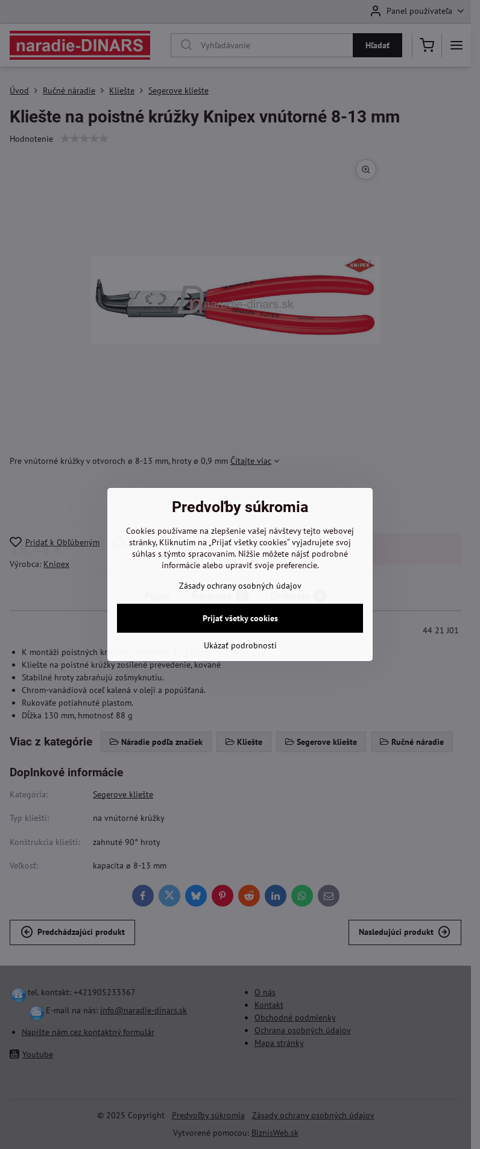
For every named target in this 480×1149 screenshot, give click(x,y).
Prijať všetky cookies (240, 618)
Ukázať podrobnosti (240, 645)
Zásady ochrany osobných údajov (240, 585)
